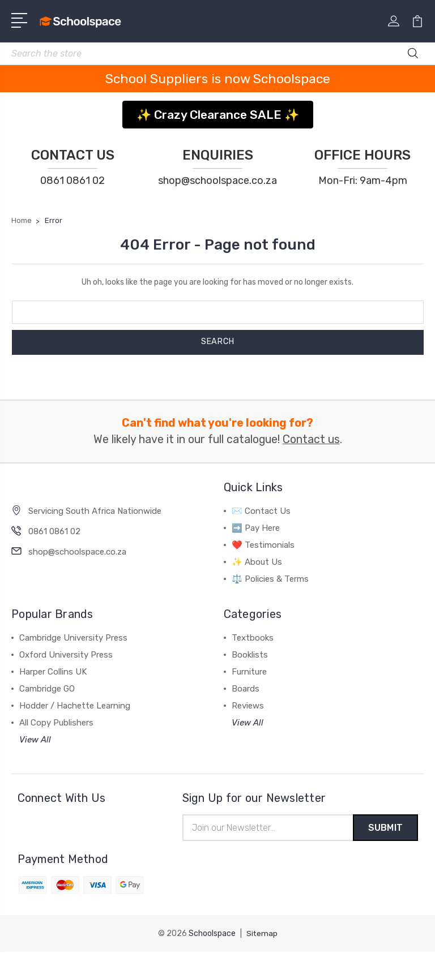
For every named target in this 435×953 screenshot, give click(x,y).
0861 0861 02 (72, 180)
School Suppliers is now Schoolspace (217, 79)
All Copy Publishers (56, 723)
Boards (245, 689)
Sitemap (262, 934)
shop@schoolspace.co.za (217, 180)
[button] (217, 110)
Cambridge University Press (73, 638)
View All (35, 740)
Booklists (250, 655)
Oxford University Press (66, 655)
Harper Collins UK (53, 672)
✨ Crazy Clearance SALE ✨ (218, 115)
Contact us (311, 439)
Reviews (248, 706)
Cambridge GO (47, 689)
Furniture (249, 672)
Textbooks (253, 638)
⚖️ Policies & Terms (270, 579)
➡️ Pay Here (256, 528)
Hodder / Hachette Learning (74, 706)
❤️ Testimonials (263, 545)
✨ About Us (257, 562)
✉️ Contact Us (261, 511)
